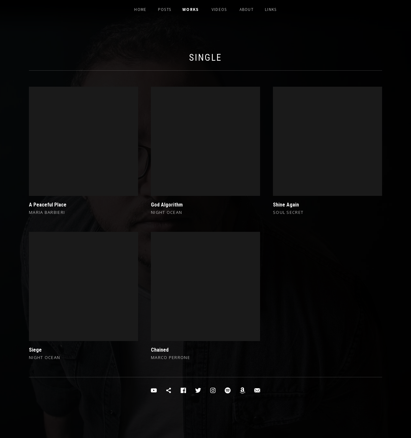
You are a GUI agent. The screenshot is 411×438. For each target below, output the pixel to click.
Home (140, 9)
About (247, 9)
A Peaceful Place (47, 205)
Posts (164, 9)
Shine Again (286, 205)
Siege (35, 350)
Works (190, 9)
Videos (219, 9)
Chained (160, 350)
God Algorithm (167, 205)
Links (271, 9)
